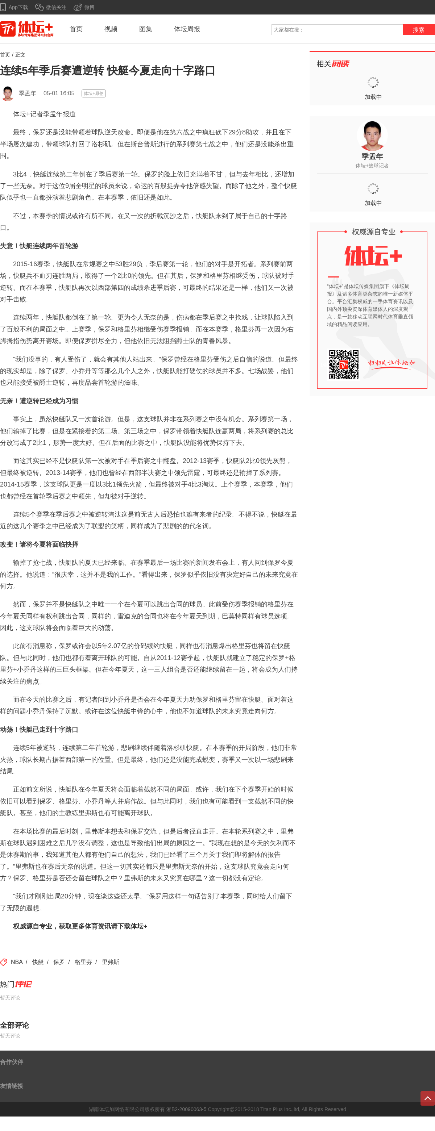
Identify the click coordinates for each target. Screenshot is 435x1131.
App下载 (18, 7)
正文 (20, 55)
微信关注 (56, 7)
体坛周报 (187, 29)
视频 (110, 29)
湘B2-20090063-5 (186, 1109)
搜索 (418, 30)
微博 (89, 7)
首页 (76, 29)
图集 (145, 29)
